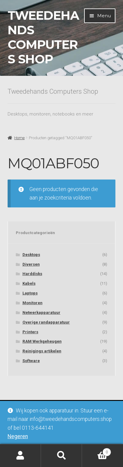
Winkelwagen (96, 450)
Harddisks (32, 273)
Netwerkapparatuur (41, 312)
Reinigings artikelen (41, 351)
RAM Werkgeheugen (42, 341)
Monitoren (32, 303)
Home (19, 138)
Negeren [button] (18, 436)
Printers (30, 332)
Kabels (29, 283)
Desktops (31, 254)
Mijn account (20, 455)
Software (31, 360)
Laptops (30, 293)
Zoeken (61, 455)
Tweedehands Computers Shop (43, 37)
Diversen (31, 264)
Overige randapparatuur (46, 322)
